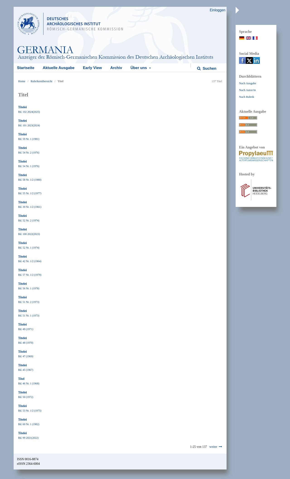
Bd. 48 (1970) (25, 342)
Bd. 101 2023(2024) (29, 125)
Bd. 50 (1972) (25, 397)
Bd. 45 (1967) (25, 369)
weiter (213, 446)
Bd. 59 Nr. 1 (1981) (28, 139)
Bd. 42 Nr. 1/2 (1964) (29, 261)
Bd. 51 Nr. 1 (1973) (28, 315)
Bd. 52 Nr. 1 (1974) (28, 247)
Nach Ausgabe (247, 83)
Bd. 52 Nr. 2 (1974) (28, 220)
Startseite (25, 68)
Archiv (116, 68)
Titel (21, 379)
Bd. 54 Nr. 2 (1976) (28, 152)
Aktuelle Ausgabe (59, 68)
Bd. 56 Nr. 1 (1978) (28, 288)
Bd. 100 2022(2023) (29, 234)
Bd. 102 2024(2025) (29, 111)
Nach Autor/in (247, 90)
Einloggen (217, 10)
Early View (92, 68)
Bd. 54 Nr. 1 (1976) (28, 166)
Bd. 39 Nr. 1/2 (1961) (29, 206)
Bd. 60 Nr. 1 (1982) (28, 424)
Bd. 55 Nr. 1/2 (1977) (29, 193)
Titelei (22, 107)
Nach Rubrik (246, 96)
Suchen (209, 68)
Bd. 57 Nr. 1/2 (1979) (29, 274)
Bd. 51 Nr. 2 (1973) (28, 302)
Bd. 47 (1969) (25, 356)
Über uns (139, 68)
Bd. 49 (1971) (25, 329)
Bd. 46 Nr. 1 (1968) (28, 383)
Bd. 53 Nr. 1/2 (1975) (29, 410)
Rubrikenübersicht (41, 81)
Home (21, 81)
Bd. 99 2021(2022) (28, 437)
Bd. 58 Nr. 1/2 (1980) (29, 179)
